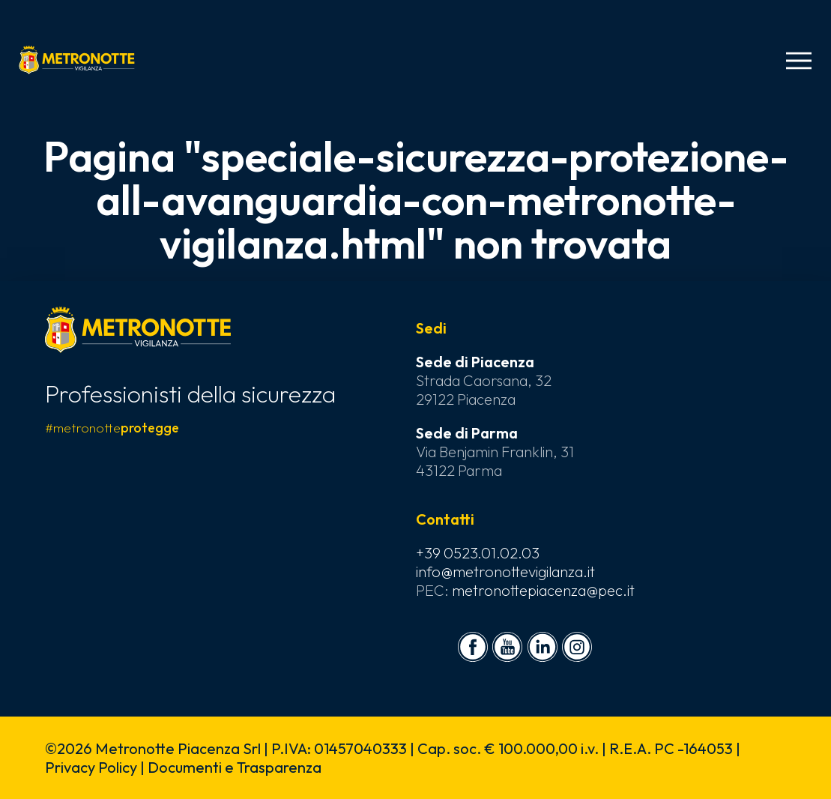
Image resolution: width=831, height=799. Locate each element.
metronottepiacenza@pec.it (543, 590)
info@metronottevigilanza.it (505, 571)
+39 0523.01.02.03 (478, 552)
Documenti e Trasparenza (234, 767)
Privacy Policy (91, 767)
